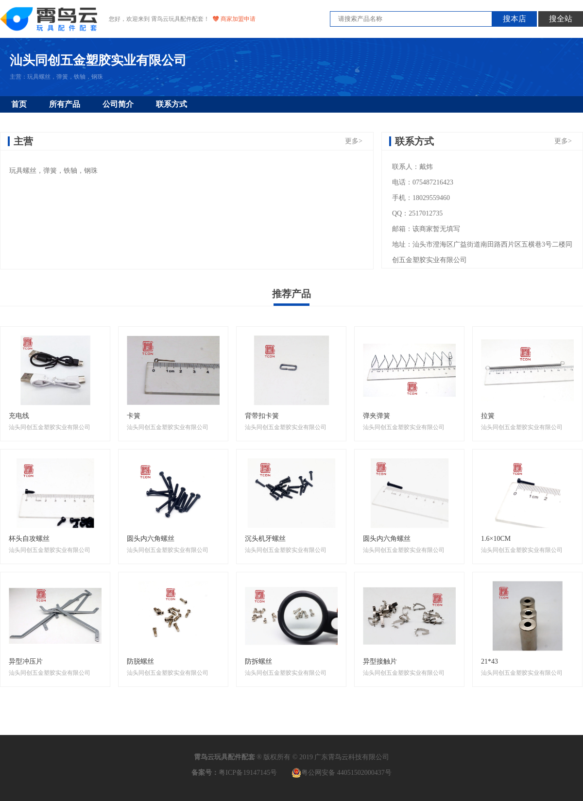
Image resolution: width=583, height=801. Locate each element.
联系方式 (171, 104)
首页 (19, 104)
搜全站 (560, 19)
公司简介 (118, 104)
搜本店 (514, 19)
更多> (353, 141)
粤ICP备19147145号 (248, 772)
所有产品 (64, 104)
